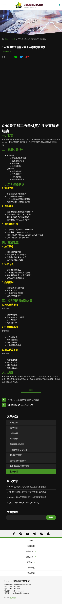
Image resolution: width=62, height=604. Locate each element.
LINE (15, 57)
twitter (21, 57)
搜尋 (51, 517)
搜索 (59, 5)
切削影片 (14, 471)
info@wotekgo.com (18, 591)
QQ (48, 533)
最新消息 (29, 557)
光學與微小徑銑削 (18, 461)
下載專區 (31, 568)
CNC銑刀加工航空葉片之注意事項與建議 (23, 400)
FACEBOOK (13, 533)
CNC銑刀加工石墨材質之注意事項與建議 (27, 497)
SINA (34, 533)
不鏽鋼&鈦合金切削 (19, 450)
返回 (31, 390)
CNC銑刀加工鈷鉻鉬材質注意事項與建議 (27, 487)
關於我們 (31, 546)
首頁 (6, 39)
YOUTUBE (27, 533)
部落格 (13, 39)
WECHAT (41, 533)
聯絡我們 (31, 573)
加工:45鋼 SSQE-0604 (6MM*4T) (20, 405)
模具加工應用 (16, 455)
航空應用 (14, 439)
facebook (10, 57)
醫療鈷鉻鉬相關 (17, 444)
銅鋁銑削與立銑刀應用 (20, 466)
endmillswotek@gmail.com (21, 593)
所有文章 (14, 422)
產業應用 (14, 433)
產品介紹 (29, 551)
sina (27, 57)
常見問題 (14, 428)
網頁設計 (13, 598)
